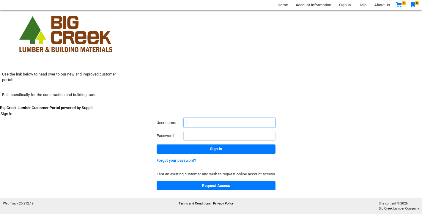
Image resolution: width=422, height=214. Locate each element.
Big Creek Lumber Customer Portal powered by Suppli (46, 108)
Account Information (313, 5)
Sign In (345, 5)
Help (363, 5)
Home (283, 5)
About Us (382, 5)
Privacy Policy (223, 203)
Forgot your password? (176, 160)
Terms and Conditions (195, 203)
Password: (166, 135)
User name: (166, 122)
